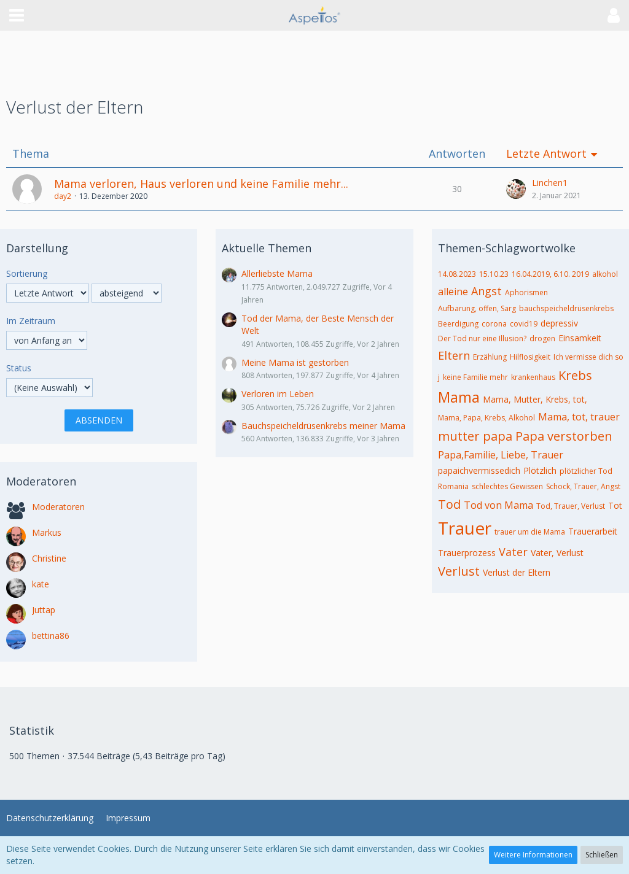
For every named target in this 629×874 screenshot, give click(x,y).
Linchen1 (550, 182)
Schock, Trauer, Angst (583, 486)
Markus (46, 532)
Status (18, 368)
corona (494, 324)
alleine (453, 291)
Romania (453, 486)
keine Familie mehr (475, 377)
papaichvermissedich (479, 470)
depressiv (559, 323)
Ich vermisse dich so (588, 357)
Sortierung (26, 273)
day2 (62, 196)
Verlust (459, 571)
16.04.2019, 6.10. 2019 (550, 274)
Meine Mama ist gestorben (295, 362)
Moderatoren (58, 506)
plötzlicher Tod (586, 471)
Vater (513, 551)
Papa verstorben (563, 436)
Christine (49, 558)
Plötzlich (540, 470)
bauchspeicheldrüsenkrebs (566, 308)
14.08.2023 (457, 274)
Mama (459, 397)
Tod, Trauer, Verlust (570, 506)
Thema (30, 154)
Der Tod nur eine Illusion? (482, 338)
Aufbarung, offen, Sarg (477, 308)
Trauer (464, 527)
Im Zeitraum (30, 321)
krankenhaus (533, 377)
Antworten (457, 154)
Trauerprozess (467, 553)
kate (40, 584)
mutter (459, 436)
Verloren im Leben (277, 394)
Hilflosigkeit (530, 357)
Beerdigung (458, 324)
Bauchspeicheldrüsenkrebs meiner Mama (323, 425)
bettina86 (50, 635)
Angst (486, 291)
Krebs (575, 375)
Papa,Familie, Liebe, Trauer (500, 455)
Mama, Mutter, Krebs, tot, (535, 399)
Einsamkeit (579, 338)
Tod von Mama (498, 505)
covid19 (523, 324)
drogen (542, 338)
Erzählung (490, 357)
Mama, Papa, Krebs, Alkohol (486, 417)
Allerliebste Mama (277, 273)
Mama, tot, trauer (579, 416)
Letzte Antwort (546, 154)
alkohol (605, 274)
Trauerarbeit (592, 531)
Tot (615, 505)
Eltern (454, 355)
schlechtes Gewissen (507, 486)
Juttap (43, 610)
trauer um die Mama (529, 532)
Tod (449, 504)
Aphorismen (526, 292)
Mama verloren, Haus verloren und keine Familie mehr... (201, 183)
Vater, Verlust (557, 553)
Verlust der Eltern (516, 572)
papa (497, 436)
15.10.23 (494, 274)
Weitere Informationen (533, 854)
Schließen (601, 854)
